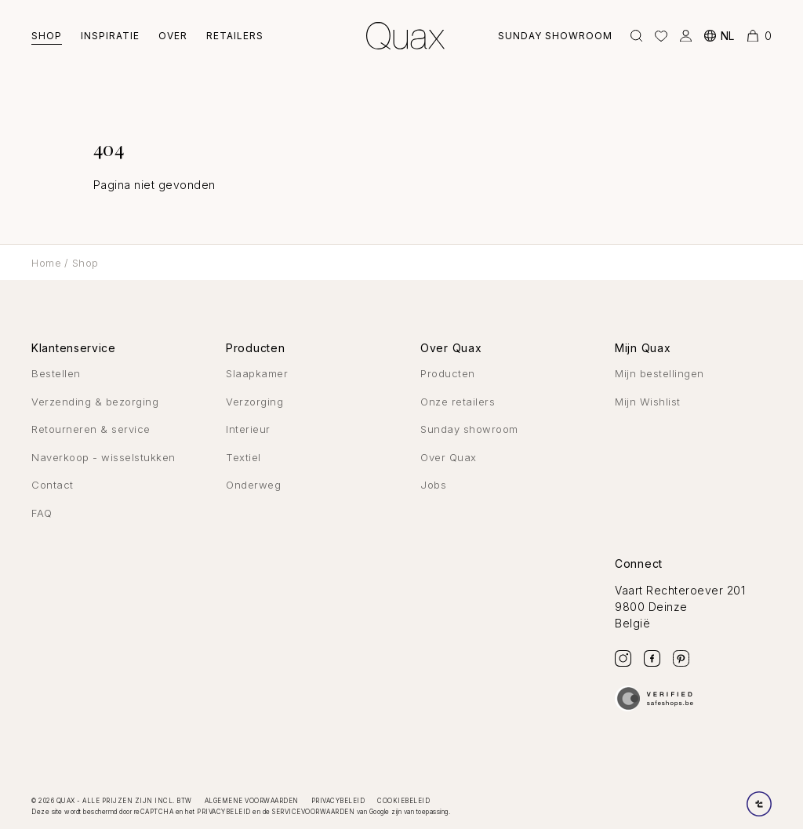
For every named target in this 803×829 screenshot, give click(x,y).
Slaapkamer (257, 373)
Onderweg (253, 484)
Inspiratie (110, 36)
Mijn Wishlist (648, 401)
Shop (46, 36)
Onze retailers (457, 401)
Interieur (248, 429)
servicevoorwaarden (313, 812)
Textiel (243, 457)
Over (172, 36)
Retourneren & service (91, 429)
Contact (52, 484)
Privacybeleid (338, 801)
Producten (447, 373)
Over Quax (448, 457)
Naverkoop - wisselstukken (103, 457)
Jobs (433, 484)
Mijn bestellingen (659, 373)
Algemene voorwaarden (252, 801)
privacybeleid (224, 812)
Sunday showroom (553, 36)
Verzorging (254, 401)
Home (46, 262)
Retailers (234, 36)
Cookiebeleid (403, 801)
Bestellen (56, 373)
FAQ (42, 513)
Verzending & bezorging (94, 401)
